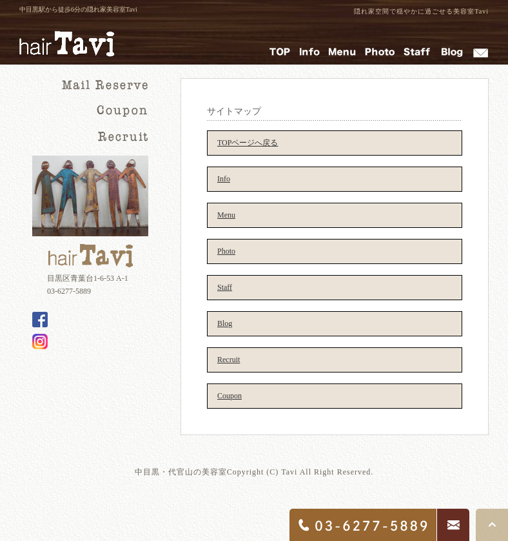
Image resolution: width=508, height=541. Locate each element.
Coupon (229, 395)
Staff (224, 287)
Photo (226, 251)
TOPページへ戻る (247, 142)
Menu (226, 214)
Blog (224, 323)
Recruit (228, 359)
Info (223, 178)
